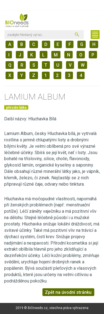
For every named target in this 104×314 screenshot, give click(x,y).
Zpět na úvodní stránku (68, 292)
